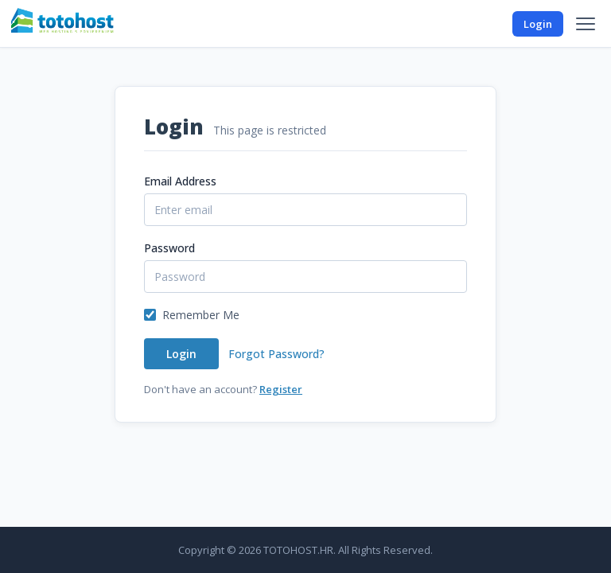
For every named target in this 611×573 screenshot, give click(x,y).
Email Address (180, 181)
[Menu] (585, 24)
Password (169, 247)
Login (537, 24)
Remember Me (200, 314)
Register (280, 389)
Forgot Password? (276, 353)
